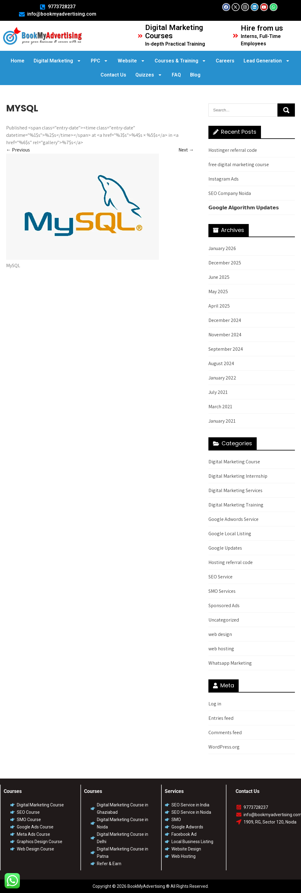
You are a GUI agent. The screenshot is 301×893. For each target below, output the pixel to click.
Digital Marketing (58, 61)
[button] (57, 61)
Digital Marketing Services (235, 490)
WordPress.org (224, 747)
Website (131, 61)
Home (17, 61)
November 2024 (224, 334)
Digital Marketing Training (235, 505)
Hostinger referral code (232, 150)
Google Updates (225, 548)
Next (186, 150)
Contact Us (113, 75)
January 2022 (222, 378)
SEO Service (220, 577)
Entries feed (220, 718)
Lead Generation (267, 61)
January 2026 (222, 248)
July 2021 (218, 392)
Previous (18, 150)
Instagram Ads (223, 179)
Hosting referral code (230, 562)
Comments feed (225, 732)
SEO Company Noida (229, 193)
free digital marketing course (238, 164)
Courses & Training (181, 61)
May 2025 (218, 291)
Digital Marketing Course (234, 461)
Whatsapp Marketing (230, 663)
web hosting (221, 648)
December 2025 (224, 263)
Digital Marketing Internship (237, 476)
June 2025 (218, 277)
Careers (225, 61)
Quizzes (149, 75)
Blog (195, 75)
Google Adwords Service (233, 519)
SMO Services (222, 591)
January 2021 (222, 421)
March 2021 (220, 406)
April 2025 (219, 306)
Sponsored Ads (224, 605)
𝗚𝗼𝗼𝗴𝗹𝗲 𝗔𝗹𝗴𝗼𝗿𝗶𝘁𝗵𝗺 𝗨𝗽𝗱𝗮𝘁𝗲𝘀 (243, 207)
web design (220, 634)
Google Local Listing (229, 533)
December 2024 (224, 320)
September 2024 (225, 349)
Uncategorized (223, 620)
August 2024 (221, 363)
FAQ (176, 75)
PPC (100, 61)
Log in (214, 704)
